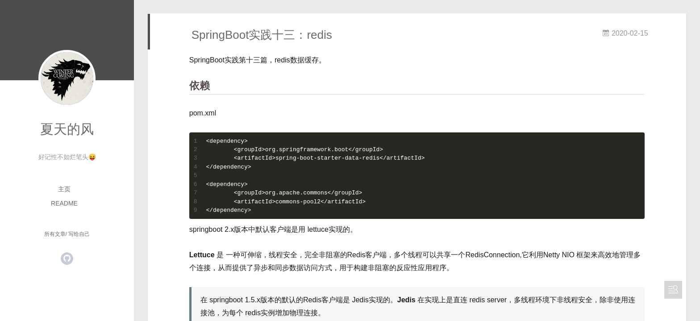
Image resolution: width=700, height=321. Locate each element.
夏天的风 (67, 129)
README (64, 203)
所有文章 (55, 234)
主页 (64, 189)
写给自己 (79, 234)
